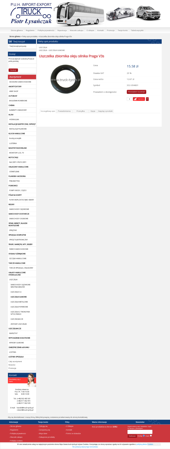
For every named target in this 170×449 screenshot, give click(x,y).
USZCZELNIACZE (17, 319)
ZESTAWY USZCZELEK (19, 324)
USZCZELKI (43, 47)
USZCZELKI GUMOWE (57, 50)
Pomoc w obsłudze (73, 433)
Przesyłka (81, 111)
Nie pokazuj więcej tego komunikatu (85, 447)
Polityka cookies (16, 441)
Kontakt (69, 430)
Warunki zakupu (16, 437)
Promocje (12, 368)
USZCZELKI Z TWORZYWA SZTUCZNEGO (20, 313)
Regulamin (14, 430)
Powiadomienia (64, 111)
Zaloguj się (43, 426)
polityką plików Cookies (144, 444)
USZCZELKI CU (16, 292)
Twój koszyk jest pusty (140, 2)
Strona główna (27, 3)
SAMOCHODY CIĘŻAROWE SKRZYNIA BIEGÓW (20, 286)
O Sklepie (69, 426)
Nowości (12, 365)
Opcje (93, 111)
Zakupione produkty (47, 437)
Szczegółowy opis (48, 111)
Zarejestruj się (44, 430)
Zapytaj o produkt (105, 111)
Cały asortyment (15, 361)
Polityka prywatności (18, 433)
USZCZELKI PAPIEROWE (19, 307)
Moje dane (43, 433)
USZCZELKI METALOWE (19, 302)
